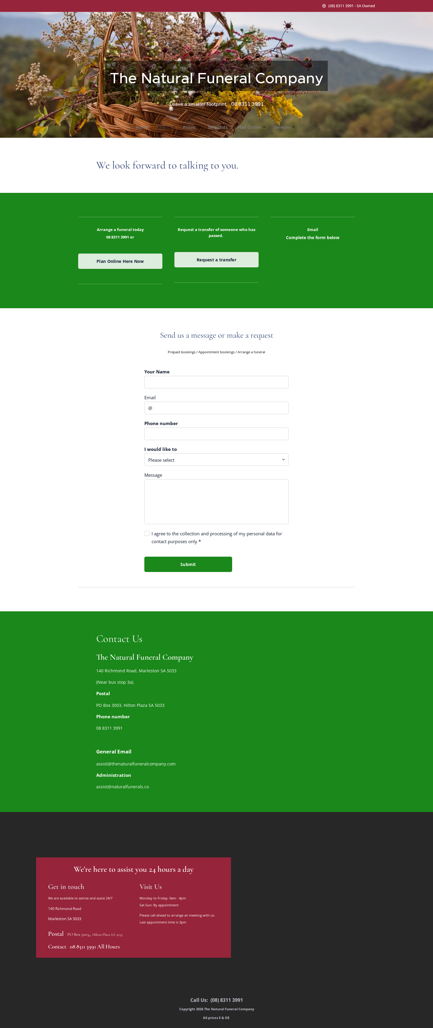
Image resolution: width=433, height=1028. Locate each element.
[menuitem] (187, 127)
